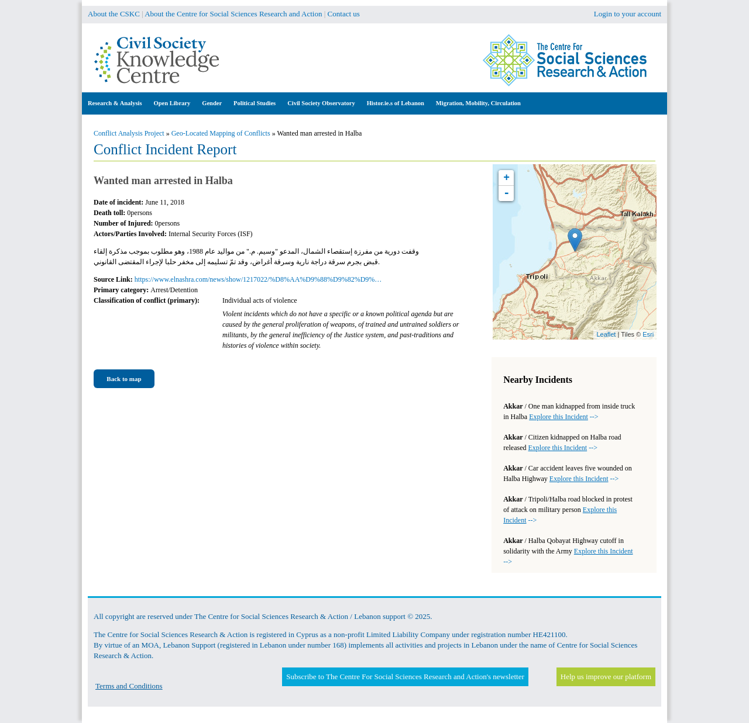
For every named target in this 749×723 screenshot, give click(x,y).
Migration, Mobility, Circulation (478, 103)
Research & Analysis (115, 103)
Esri (648, 334)
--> (563, 417)
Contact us (344, 13)
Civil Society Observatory (321, 103)
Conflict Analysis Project (129, 133)
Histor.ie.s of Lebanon (395, 103)
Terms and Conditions (129, 686)
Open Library (172, 103)
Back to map (123, 378)
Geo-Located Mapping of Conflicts (220, 133)
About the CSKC (114, 13)
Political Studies (254, 103)
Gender (212, 103)
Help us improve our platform (606, 676)
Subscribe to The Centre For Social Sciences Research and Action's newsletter (405, 676)
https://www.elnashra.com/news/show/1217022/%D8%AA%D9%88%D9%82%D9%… (258, 279)
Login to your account (627, 13)
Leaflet (606, 334)
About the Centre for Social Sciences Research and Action (233, 13)
